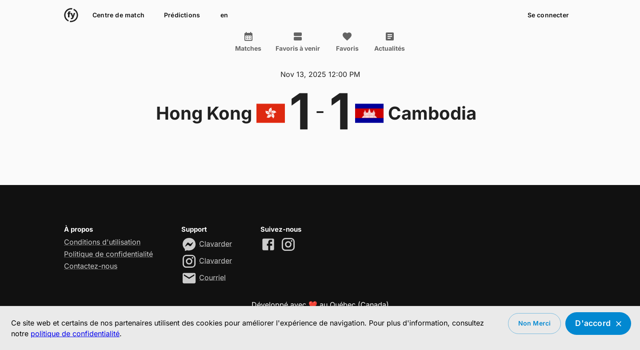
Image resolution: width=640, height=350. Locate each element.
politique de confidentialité (75, 333)
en (224, 15)
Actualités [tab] (389, 42)
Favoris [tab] (347, 42)
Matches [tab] (248, 42)
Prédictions (182, 15)
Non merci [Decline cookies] (534, 324)
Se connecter (548, 15)
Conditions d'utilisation (102, 241)
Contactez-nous (90, 265)
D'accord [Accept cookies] (598, 323)
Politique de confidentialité (108, 253)
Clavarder (215, 243)
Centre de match (118, 15)
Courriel (212, 277)
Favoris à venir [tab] (297, 42)
